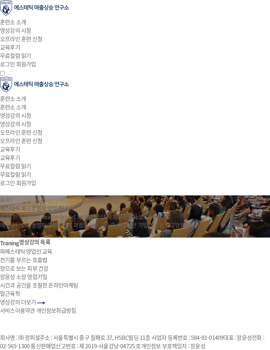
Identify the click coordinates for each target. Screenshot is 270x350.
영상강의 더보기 (22, 302)
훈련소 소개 (13, 22)
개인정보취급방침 (56, 310)
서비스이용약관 (17, 310)
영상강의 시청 (15, 30)
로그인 (7, 64)
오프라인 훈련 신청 (21, 38)
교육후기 (10, 47)
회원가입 (26, 64)
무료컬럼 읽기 (15, 55)
